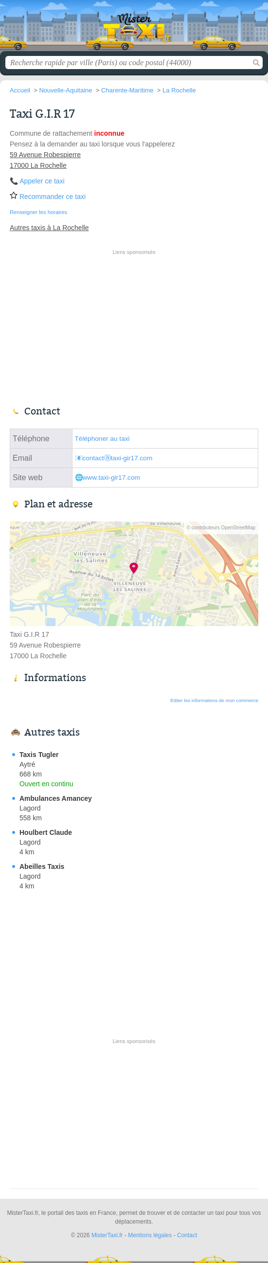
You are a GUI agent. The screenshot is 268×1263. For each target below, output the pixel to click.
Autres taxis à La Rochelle (49, 228)
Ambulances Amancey (55, 798)
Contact (187, 1235)
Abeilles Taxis (41, 866)
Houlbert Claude (45, 832)
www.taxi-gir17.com (111, 477)
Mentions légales (150, 1235)
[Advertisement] (134, 326)
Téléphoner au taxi (102, 438)
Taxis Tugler (38, 754)
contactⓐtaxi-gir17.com (118, 458)
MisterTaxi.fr (134, 29)
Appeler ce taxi (42, 181)
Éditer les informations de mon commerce (214, 700)
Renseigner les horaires (38, 212)
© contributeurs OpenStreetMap (221, 527)
